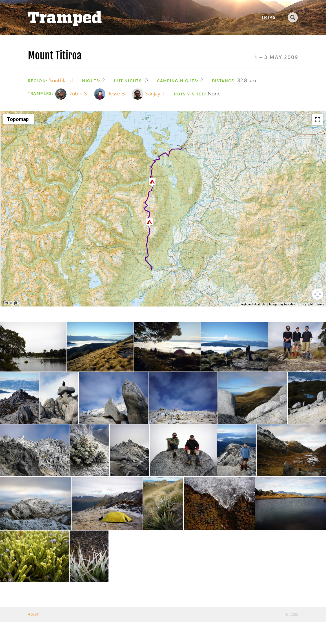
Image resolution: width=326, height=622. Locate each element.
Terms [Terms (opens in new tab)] (320, 304)
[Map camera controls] (317, 294)
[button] (152, 183)
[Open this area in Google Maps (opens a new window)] (10, 302)
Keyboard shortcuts (253, 304)
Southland (61, 80)
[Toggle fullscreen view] (317, 119)
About (33, 614)
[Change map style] (18, 119)
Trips (268, 17)
